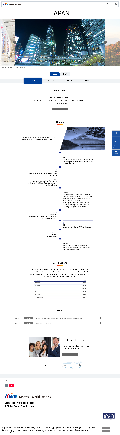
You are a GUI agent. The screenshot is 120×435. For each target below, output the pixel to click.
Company (63, 4)
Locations (77, 4)
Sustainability (90, 4)
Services (70, 4)
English (55, 74)
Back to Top (60, 375)
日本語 (65, 74)
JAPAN (17, 67)
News (83, 4)
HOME (4, 67)
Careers (98, 4)
